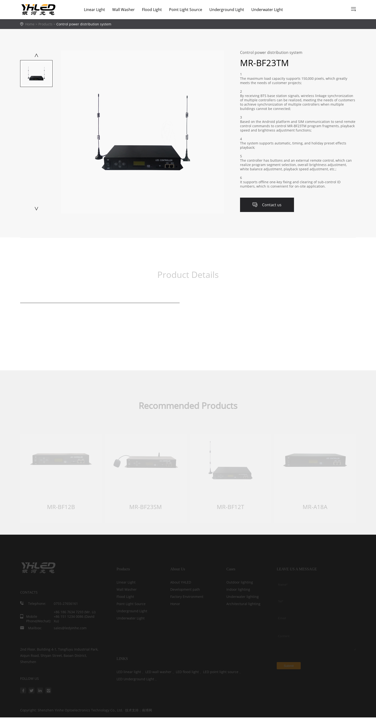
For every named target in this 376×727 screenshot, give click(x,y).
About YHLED (180, 582)
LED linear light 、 (131, 672)
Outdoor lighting (239, 582)
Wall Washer (123, 9)
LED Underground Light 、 (138, 679)
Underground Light (226, 9)
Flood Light (152, 9)
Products (47, 24)
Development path (185, 589)
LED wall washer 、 (160, 672)
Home (30, 24)
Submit (289, 666)
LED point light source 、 (223, 672)
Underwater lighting (242, 596)
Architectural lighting (243, 603)
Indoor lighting (238, 589)
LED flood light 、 (189, 672)
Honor (175, 603)
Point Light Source (185, 9)
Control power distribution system (83, 24)
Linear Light (94, 9)
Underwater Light (267, 9)
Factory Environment (186, 596)
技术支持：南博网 (138, 710)
